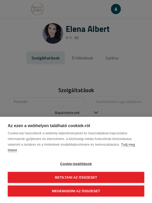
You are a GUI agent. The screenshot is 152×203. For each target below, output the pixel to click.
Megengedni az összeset (76, 191)
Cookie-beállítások (76, 164)
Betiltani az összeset (76, 177)
